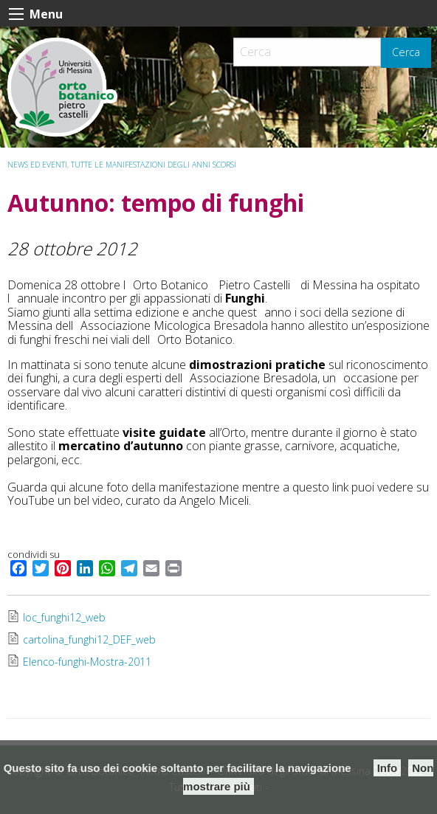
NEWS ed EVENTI (37, 164)
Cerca (406, 52)
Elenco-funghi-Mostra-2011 (87, 662)
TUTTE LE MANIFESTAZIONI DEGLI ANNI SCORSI (153, 164)
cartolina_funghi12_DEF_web (89, 639)
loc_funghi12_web (64, 617)
